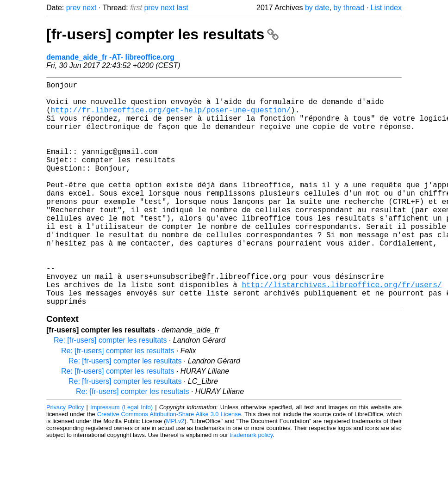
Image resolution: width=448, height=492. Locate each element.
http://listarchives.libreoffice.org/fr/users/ (342, 331)
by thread (348, 8)
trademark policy (251, 484)
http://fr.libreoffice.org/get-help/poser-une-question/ (171, 117)
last (182, 8)
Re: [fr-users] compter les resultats (110, 390)
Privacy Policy (65, 457)
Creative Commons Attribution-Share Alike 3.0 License (169, 464)
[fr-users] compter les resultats (162, 34)
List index (386, 8)
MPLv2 (175, 470)
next (89, 8)
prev (73, 8)
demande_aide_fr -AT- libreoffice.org (110, 57)
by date (317, 8)
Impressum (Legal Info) (121, 457)
